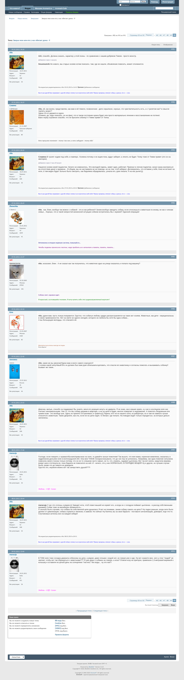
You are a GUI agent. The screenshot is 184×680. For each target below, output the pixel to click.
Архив (166, 657)
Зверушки (34, 18)
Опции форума (46, 12)
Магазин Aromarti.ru (43, 8)
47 (164, 35)
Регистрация (167, 2)
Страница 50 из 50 (137, 35)
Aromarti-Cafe (61, 8)
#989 (173, 450)
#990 (173, 498)
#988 (173, 402)
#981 (173, 49)
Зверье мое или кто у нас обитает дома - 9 (31, 40)
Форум (27, 8)
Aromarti (93, 673)
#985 (173, 257)
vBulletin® (91, 667)
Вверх (173, 605)
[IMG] (57, 626)
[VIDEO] (58, 628)
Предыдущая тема (84, 611)
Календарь (35, 12)
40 (157, 35)
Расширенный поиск (168, 12)
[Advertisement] (92, 26)
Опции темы (156, 45)
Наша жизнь (22, 18)
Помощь (154, 2)
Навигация (59, 12)
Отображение (168, 45)
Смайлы (58, 623)
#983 (173, 150)
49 (171, 35)
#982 (173, 102)
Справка (27, 12)
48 (167, 35)
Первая (149, 35)
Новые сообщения (15, 12)
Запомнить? (125, 5)
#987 (173, 356)
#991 (173, 551)
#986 (173, 309)
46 (160, 35)
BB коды (58, 620)
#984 (173, 203)
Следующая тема (100, 611)
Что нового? (15, 8)
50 (174, 35)
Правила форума (62, 635)
